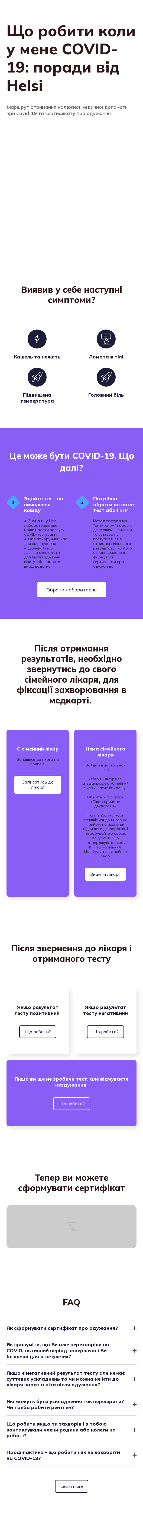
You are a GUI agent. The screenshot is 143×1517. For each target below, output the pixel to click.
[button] (71, 589)
